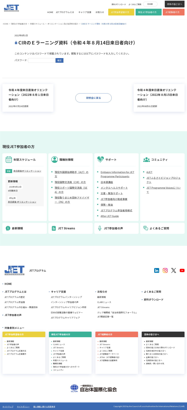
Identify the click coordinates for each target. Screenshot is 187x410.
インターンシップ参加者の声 (64, 302)
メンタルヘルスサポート (114, 187)
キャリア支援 (84, 12)
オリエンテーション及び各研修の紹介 (62, 23)
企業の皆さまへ (152, 357)
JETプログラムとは (65, 12)
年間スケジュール (37, 23)
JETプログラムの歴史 (14, 297)
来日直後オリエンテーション (27, 170)
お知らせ (100, 12)
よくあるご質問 (135, 4)
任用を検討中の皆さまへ (156, 350)
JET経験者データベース (109, 354)
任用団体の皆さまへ (154, 360)
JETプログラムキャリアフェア (65, 317)
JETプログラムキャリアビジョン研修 (68, 307)
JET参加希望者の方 (120, 12)
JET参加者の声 (13, 315)
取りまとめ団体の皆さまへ (157, 354)
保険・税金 (107, 204)
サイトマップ (7, 406)
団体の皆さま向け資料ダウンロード (160, 347)
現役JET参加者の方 (147, 12)
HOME (50, 12)
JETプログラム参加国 (14, 302)
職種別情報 (57, 363)
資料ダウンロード (119, 4)
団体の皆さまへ (174, 4)
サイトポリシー (23, 406)
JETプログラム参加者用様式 (116, 210)
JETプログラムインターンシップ (66, 297)
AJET (149, 172)
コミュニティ (58, 370)
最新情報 (101, 297)
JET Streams (103, 307)
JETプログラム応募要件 (16, 354)
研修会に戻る (93, 97)
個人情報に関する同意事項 (44, 406)
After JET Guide (110, 216)
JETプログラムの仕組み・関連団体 (21, 307)
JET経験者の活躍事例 (108, 360)
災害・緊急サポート (112, 193)
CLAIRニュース (104, 302)
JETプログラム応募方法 (16, 350)
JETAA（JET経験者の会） (110, 357)
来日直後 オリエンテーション (22, 201)
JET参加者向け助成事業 (114, 199)
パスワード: (34, 60)
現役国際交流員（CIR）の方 (70, 182)
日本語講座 (107, 182)
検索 (161, 4)
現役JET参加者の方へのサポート (66, 366)
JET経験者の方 (172, 12)
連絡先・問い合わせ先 (155, 363)
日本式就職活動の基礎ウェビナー (67, 312)
